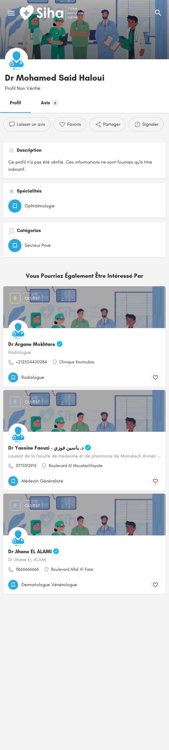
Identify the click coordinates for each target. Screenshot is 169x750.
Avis (49, 103)
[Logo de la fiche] (16, 59)
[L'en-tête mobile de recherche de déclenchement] (158, 13)
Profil (15, 103)
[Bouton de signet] (155, 377)
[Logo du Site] (52, 13)
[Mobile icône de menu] (11, 13)
